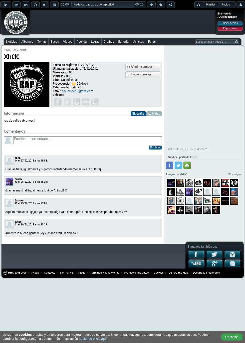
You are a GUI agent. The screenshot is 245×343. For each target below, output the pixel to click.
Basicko (19, 200)
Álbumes (27, 41)
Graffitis (109, 41)
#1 (16, 224)
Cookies (158, 272)
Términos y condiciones (104, 272)
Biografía (138, 113)
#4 (16, 160)
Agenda (82, 41)
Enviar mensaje (141, 74)
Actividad (154, 113)
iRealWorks (213, 272)
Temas (41, 41)
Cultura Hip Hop (178, 272)
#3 (16, 181)
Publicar (155, 147)
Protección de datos (136, 272)
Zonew (18, 179)
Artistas (138, 41)
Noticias (11, 41)
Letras (95, 41)
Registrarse (230, 28)
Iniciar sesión (230, 23)
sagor (18, 221)
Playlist (210, 4)
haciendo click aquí (93, 339)
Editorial (123, 41)
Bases (55, 41)
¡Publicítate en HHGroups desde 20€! (188, 149)
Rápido (226, 4)
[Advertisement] (65, 17)
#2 (16, 203)
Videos (67, 41)
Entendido (232, 337)
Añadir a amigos (142, 66)
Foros (152, 41)
